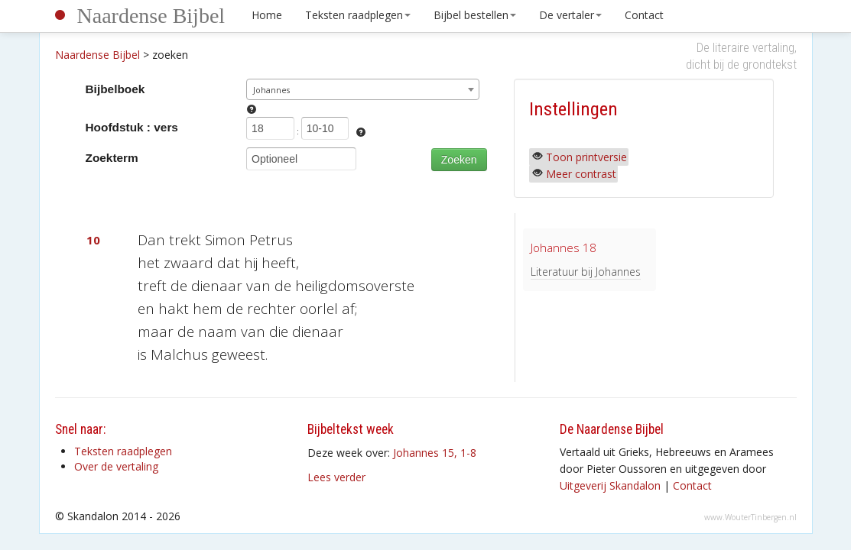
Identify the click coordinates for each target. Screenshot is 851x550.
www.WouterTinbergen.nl (750, 517)
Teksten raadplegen (358, 15)
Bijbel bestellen (475, 15)
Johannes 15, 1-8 (434, 452)
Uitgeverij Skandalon (610, 485)
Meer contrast (581, 174)
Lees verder (336, 477)
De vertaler (570, 15)
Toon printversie (586, 157)
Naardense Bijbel (151, 16)
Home (267, 15)
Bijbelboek (115, 88)
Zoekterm (112, 157)
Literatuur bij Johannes (586, 271)
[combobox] (362, 89)
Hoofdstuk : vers (132, 127)
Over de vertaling (116, 466)
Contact (644, 15)
